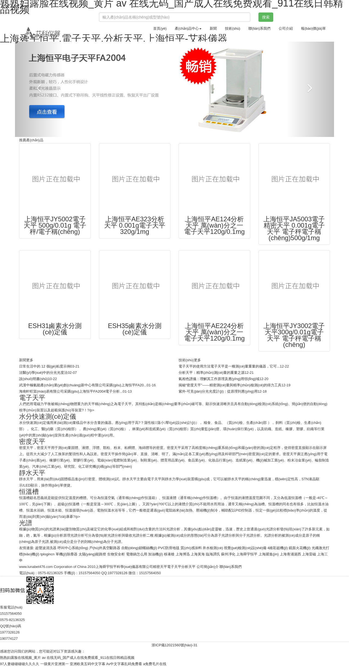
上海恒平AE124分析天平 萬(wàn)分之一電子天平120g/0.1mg (214, 225)
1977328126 (117, 573)
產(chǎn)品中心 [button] (188, 28)
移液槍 (169, 554)
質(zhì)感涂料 (191, 548)
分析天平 (188, 567)
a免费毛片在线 (154, 664)
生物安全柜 (116, 554)
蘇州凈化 (228, 554)
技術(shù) (232, 28)
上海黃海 (198, 554)
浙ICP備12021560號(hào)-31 (174, 645)
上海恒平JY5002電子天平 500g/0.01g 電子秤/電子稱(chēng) (55, 225)
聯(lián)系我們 (259, 28)
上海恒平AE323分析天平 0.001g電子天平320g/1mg (134, 225)
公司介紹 (286, 28)
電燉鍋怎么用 (136, 554)
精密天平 (160, 567)
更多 (29, 360)
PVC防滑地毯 (168, 548)
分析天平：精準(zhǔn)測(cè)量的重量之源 (212, 373)
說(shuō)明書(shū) (33, 379)
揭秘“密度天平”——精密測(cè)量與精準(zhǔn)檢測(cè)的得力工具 (230, 385)
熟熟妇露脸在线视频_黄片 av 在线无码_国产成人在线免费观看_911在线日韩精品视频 (67, 658)
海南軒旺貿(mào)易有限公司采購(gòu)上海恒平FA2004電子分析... (71, 391)
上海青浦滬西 (290, 554)
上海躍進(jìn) (268, 554)
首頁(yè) (159, 28)
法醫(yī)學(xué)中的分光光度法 (43, 373)
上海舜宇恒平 (246, 554)
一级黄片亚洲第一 (54, 664)
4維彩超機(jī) (277, 548)
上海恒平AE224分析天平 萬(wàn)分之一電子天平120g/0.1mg (214, 332)
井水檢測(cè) (213, 548)
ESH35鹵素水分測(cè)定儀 (134, 329)
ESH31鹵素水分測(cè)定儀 (55, 329)
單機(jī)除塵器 (66, 554)
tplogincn (47, 554)
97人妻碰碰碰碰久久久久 (19, 664)
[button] (39, 89)
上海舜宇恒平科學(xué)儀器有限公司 (124, 567)
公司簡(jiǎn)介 (208, 567)
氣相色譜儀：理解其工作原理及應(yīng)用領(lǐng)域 (219, 379)
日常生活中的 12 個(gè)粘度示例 (44, 366)
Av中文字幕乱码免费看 (124, 664)
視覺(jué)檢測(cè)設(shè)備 (245, 548)
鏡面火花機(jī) (300, 548)
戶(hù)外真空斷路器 (104, 548)
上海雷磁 (309, 554)
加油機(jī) (155, 554)
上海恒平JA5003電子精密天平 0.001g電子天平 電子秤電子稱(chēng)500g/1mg (294, 228)
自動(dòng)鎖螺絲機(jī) (139, 548)
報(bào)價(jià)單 (313, 28)
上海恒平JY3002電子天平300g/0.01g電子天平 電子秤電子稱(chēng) (294, 335)
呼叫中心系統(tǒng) (73, 548)
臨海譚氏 (213, 554)
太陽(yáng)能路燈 (92, 554)
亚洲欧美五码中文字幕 (87, 664)
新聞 (213, 28)
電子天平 (174, 567)
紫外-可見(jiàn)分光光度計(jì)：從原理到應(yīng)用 (218, 391)
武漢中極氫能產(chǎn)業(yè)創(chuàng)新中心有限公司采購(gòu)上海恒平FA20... (83, 385)
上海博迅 (183, 554)
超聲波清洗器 (45, 548)
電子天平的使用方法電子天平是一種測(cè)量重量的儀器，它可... (229, 366)
